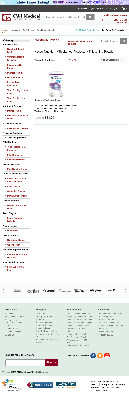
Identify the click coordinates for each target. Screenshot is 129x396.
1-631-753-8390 (118, 15)
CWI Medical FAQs (106, 332)
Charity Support (11, 329)
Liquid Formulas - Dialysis (15, 219)
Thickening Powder (16, 138)
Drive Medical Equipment (78, 345)
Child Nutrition (9, 142)
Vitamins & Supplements (14, 262)
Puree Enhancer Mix (17, 196)
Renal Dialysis (9, 213)
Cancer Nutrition (10, 235)
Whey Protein (13, 245)
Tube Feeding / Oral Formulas (16, 148)
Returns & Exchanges (45, 325)
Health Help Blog (105, 317)
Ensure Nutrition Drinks (77, 334)
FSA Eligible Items (106, 320)
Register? (100, 8)
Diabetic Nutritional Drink (16, 207)
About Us (8, 314)
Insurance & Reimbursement (110, 326)
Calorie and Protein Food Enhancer (16, 180)
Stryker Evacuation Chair (78, 326)
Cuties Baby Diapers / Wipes (79, 323)
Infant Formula (14, 111)
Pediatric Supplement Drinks (17, 117)
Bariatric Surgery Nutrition (15, 250)
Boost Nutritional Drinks (15, 50)
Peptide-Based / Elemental (14, 84)
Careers (8, 326)
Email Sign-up (112, 8)
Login (91, 8)
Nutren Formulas (15, 77)
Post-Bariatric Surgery (18, 169)
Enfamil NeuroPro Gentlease (79, 320)
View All (72, 60)
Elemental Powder (16, 160)
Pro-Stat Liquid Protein (77, 337)
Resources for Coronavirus (110, 314)
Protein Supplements (13, 123)
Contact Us (82, 8)
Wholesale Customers (14, 317)
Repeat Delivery (43, 328)
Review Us (103, 329)
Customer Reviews (12, 332)
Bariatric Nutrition (11, 164)
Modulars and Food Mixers (15, 174)
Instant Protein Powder (18, 128)
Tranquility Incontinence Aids (79, 317)
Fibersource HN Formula (14, 66)
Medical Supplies (105, 335)
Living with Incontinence (108, 323)
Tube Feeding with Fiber (16, 100)
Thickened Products (12, 133)
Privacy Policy (10, 320)
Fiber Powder (13, 186)
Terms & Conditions (13, 323)
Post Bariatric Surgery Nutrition (18, 256)
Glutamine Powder (16, 191)
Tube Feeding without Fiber (17, 92)
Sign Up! (51, 362)
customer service (120, 21)
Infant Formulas (14, 155)
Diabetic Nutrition (11, 201)
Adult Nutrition (10, 44)
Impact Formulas (15, 73)
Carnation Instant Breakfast (15, 58)
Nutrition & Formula (12, 106)
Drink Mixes (12, 231)
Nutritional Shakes (16, 240)
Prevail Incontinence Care (78, 314)
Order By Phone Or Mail (46, 331)
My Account (41, 314)
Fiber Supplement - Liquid (16, 268)
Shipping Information (45, 322)
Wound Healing (10, 226)
